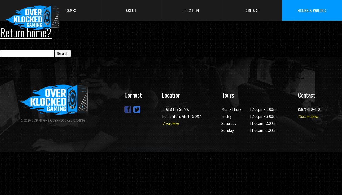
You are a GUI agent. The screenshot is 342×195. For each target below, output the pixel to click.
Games (70, 10)
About (131, 10)
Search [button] (63, 53)
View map (170, 123)
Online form (308, 116)
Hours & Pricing (312, 10)
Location (191, 10)
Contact (251, 10)
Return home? (26, 32)
